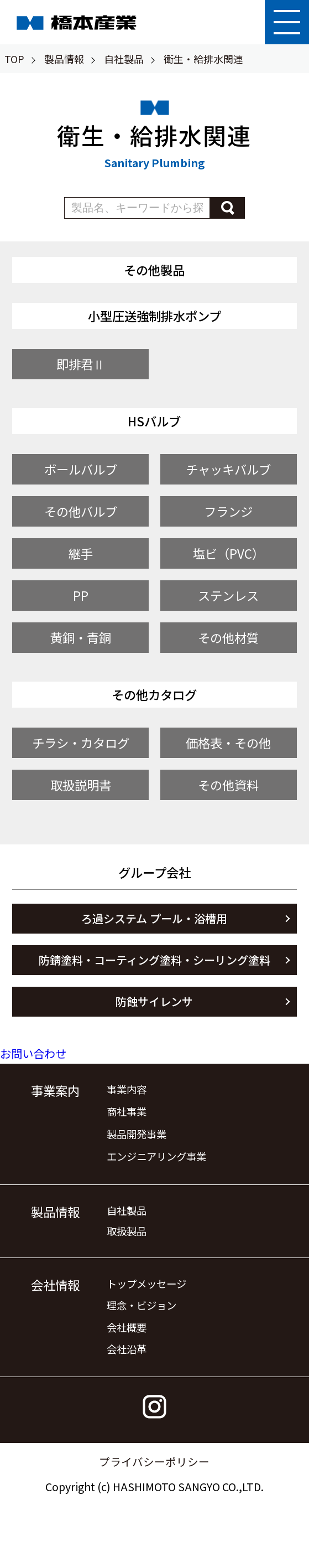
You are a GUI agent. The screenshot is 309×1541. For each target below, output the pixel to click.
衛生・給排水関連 (203, 58)
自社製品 (124, 58)
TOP (14, 58)
